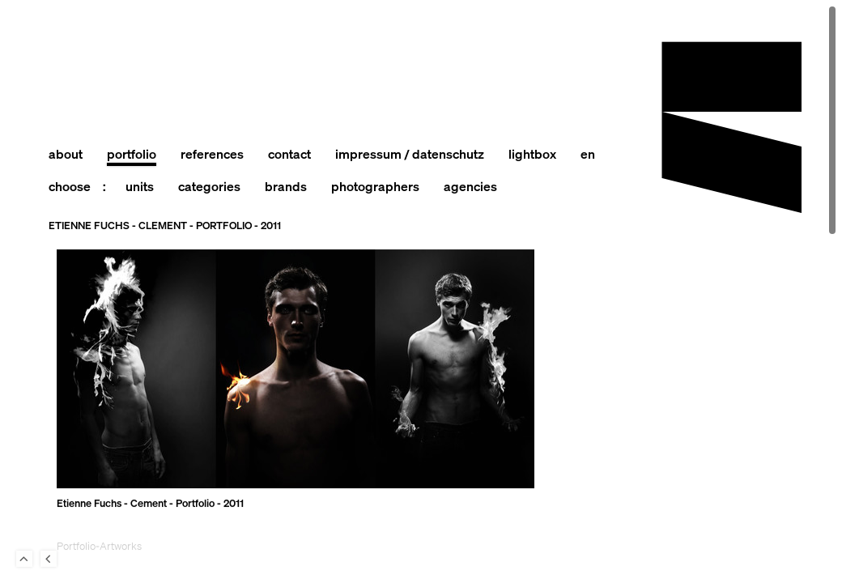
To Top (24, 559)
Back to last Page (48, 559)
